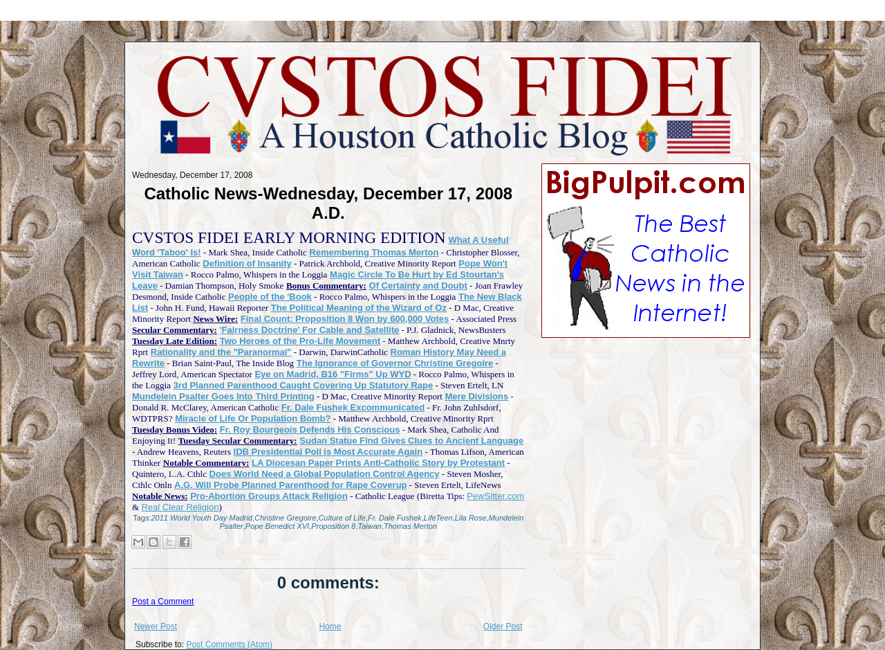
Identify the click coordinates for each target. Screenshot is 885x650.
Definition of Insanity (247, 263)
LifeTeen (438, 518)
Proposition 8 (333, 526)
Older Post (503, 626)
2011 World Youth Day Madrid (201, 518)
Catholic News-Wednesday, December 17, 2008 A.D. (328, 203)
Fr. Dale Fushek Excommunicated (353, 407)
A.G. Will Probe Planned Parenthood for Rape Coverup (290, 485)
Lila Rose (471, 518)
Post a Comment (163, 601)
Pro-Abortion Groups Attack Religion (269, 496)
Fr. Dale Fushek (395, 518)
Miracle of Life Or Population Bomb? (252, 418)
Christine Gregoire (285, 518)
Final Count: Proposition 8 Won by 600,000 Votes (345, 319)
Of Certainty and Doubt (418, 285)
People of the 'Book (270, 296)
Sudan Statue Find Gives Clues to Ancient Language (411, 440)
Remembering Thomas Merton (373, 252)
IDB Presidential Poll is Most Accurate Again (328, 451)
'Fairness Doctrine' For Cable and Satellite (310, 330)
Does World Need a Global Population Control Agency (324, 474)
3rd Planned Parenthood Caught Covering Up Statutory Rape (304, 385)
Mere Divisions (476, 396)
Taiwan (369, 526)
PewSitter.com (495, 496)
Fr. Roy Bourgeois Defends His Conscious (310, 429)
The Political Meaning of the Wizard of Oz (359, 308)
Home (330, 626)
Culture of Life (341, 518)
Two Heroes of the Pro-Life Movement (300, 341)
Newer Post (155, 626)
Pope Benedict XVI (277, 526)
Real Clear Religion (179, 507)
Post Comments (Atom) (229, 644)
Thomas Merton (410, 526)
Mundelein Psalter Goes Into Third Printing (223, 396)
